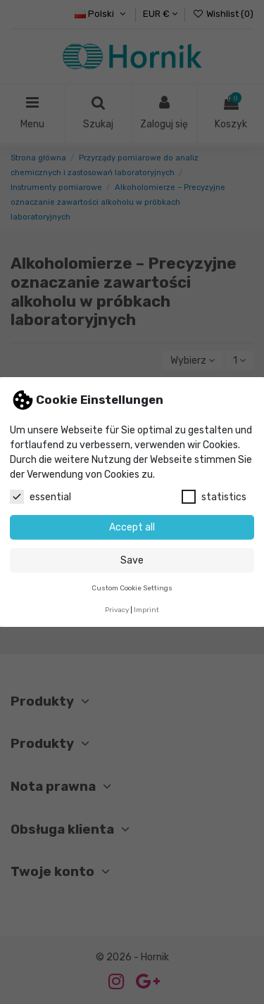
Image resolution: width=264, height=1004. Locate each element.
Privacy (117, 610)
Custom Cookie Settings (132, 588)
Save (132, 560)
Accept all (132, 527)
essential (40, 497)
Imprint (146, 610)
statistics (214, 497)
